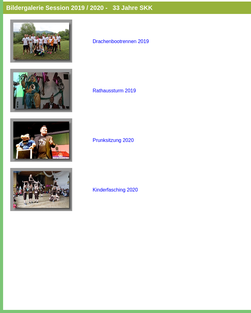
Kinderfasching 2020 (115, 189)
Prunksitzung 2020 (113, 140)
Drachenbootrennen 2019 (121, 41)
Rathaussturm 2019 (114, 90)
